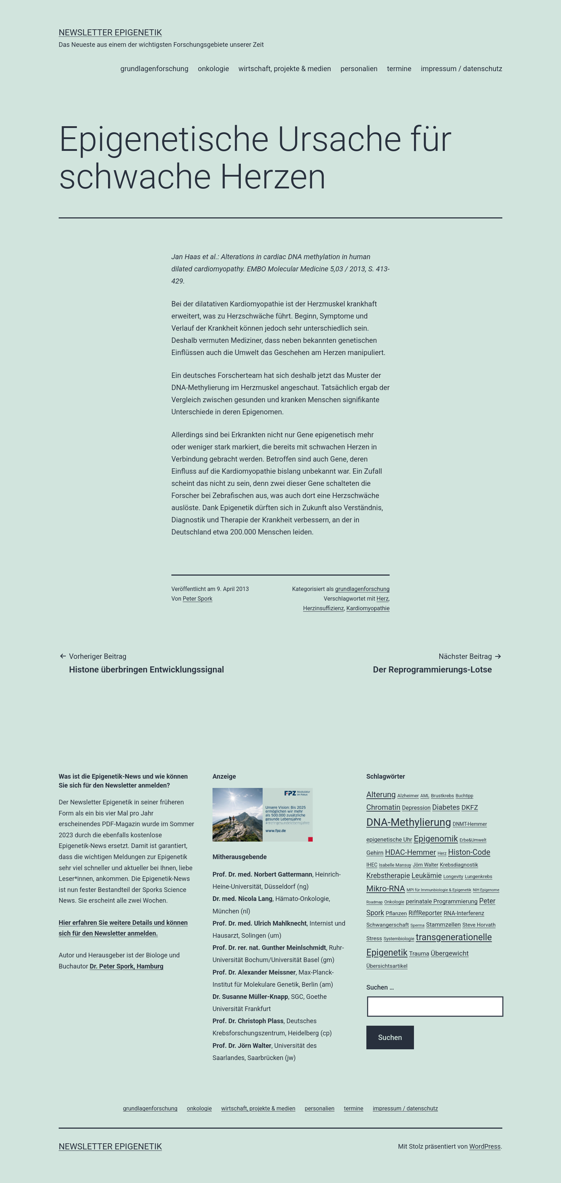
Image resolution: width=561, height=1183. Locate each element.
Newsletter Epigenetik (110, 33)
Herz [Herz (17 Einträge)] (442, 853)
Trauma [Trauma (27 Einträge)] (419, 953)
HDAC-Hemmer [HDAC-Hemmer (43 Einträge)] (410, 852)
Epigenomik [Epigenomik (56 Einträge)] (436, 839)
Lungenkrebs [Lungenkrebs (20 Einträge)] (478, 876)
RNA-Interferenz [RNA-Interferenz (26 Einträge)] (464, 913)
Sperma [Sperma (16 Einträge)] (417, 925)
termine (399, 68)
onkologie (213, 68)
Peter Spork (198, 598)
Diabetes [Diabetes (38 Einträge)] (446, 807)
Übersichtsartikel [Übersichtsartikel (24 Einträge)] (387, 966)
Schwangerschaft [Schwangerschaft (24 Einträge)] (387, 925)
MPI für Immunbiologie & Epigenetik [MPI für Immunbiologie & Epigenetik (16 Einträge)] (438, 889)
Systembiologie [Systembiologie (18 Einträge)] (399, 938)
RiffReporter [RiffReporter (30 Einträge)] (425, 913)
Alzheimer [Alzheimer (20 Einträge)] (408, 795)
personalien (359, 68)
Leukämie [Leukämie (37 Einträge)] (426, 876)
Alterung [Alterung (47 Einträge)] (381, 794)
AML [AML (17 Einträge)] (424, 795)
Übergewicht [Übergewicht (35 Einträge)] (450, 953)
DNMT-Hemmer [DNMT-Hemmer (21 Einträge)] (470, 824)
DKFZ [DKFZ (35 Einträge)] (470, 807)
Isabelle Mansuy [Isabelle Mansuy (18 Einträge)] (395, 865)
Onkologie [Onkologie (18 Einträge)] (394, 901)
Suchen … (380, 987)
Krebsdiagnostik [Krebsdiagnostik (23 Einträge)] (459, 865)
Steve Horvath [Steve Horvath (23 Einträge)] (479, 925)
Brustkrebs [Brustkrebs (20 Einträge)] (442, 795)
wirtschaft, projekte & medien (284, 68)
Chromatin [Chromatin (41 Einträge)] (383, 807)
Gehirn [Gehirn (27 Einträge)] (375, 852)
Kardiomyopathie (368, 608)
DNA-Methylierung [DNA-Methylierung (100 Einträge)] (408, 822)
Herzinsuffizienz (323, 608)
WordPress (485, 1146)
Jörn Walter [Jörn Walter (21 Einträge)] (425, 865)
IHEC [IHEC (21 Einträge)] (371, 865)
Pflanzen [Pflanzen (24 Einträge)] (396, 913)
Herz (383, 598)
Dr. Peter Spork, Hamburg (127, 966)
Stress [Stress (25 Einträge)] (374, 938)
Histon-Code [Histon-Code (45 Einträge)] (469, 852)
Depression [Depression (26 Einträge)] (416, 807)
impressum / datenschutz (461, 68)
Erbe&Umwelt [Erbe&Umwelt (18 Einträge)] (473, 840)
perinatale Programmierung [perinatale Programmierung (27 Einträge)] (441, 901)
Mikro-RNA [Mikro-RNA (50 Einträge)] (385, 888)
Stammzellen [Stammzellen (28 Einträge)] (443, 924)
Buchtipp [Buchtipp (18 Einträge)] (464, 795)
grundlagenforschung (154, 68)
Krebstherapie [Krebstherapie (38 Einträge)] (388, 876)
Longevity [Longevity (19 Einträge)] (453, 876)
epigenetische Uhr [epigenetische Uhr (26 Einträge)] (389, 839)
